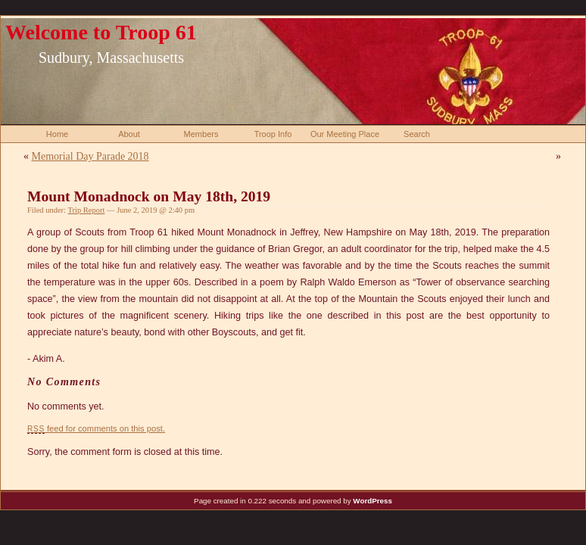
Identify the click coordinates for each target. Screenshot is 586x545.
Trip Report (85, 210)
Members (201, 134)
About (129, 134)
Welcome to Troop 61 (101, 32)
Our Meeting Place (344, 134)
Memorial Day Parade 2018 (90, 156)
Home (57, 134)
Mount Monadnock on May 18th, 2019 (148, 196)
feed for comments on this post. (96, 428)
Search (417, 134)
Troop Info (273, 134)
